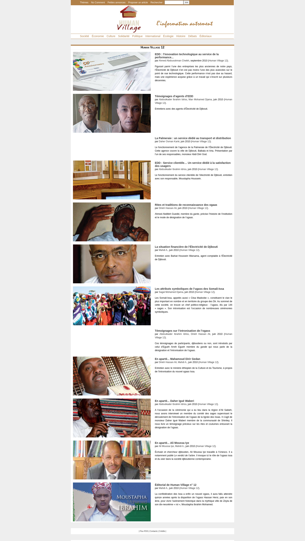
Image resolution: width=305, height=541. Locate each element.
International (152, 36)
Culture (111, 36)
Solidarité (123, 36)
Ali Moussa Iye (166, 446)
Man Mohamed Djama (200, 99)
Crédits (162, 531)
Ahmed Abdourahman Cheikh (174, 60)
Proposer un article (138, 2)
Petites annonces (116, 2)
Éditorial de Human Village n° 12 (175, 484)
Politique (137, 36)
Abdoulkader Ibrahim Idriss (173, 99)
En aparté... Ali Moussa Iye (172, 442)
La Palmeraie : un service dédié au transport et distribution (193, 138)
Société (84, 36)
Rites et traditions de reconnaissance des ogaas (186, 204)
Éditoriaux (206, 36)
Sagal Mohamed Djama (171, 292)
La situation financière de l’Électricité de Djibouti (186, 246)
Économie (98, 36)
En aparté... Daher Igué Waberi (174, 400)
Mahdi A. (163, 250)
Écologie (168, 36)
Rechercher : (157, 2)
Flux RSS (144, 531)
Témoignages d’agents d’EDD (174, 96)
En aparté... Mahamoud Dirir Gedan (177, 358)
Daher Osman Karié (169, 141)
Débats (192, 36)
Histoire (180, 36)
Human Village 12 (218, 60)
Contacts (153, 531)
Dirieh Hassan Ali (168, 208)
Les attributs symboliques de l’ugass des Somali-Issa (189, 288)
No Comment (98, 2)
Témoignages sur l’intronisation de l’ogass (182, 330)
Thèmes (84, 2)
